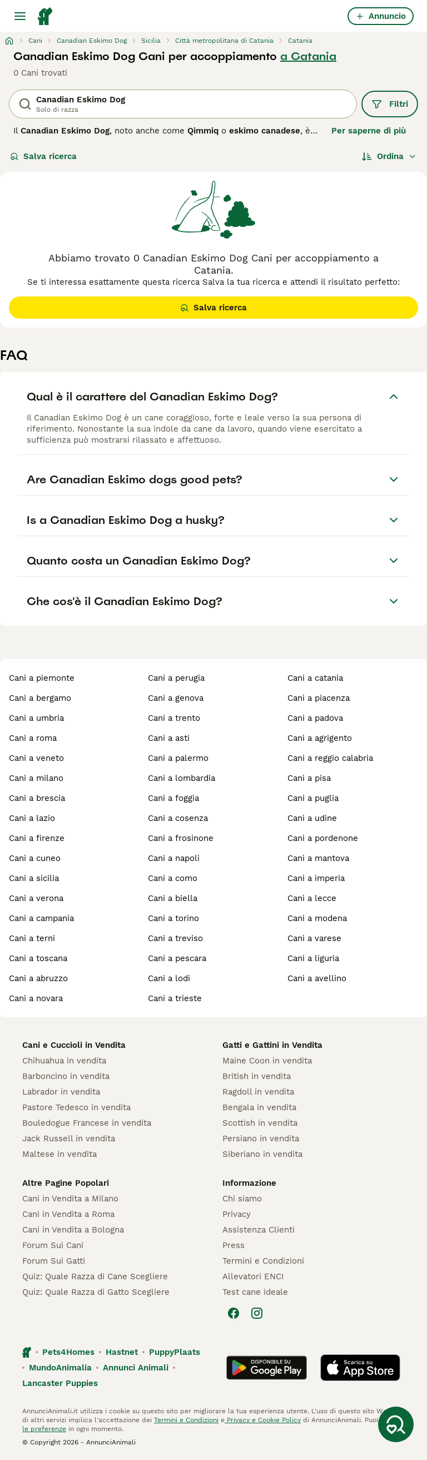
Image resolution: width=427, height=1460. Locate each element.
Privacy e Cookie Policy (263, 1420)
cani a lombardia (181, 778)
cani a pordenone (322, 838)
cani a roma (33, 738)
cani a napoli (174, 858)
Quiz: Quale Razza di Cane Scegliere (95, 1276)
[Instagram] (257, 1313)
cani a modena (317, 918)
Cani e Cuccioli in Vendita (74, 1045)
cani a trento (174, 718)
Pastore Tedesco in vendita (76, 1107)
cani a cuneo (35, 858)
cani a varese (314, 938)
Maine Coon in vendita (267, 1061)
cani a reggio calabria (330, 758)
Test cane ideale (255, 1292)
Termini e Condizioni (263, 1261)
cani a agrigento (319, 738)
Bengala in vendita (259, 1107)
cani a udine (312, 818)
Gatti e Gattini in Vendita (272, 1045)
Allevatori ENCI (253, 1276)
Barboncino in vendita (66, 1076)
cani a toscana (38, 958)
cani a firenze (36, 838)
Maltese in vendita (59, 1154)
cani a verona (36, 898)
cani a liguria (313, 958)
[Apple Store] (360, 1367)
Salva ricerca (43, 156)
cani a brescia (37, 798)
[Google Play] (266, 1367)
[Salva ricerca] (396, 1424)
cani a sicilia (34, 878)
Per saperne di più (368, 131)
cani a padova (315, 718)
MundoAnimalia (60, 1368)
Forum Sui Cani (52, 1245)
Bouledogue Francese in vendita (86, 1123)
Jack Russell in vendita (68, 1139)
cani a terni (32, 938)
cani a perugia (176, 678)
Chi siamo (242, 1199)
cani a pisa (309, 778)
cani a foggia (173, 798)
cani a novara (36, 998)
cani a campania (41, 918)
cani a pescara (177, 958)
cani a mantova (318, 858)
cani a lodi (169, 978)
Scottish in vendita (259, 1123)
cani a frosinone (181, 838)
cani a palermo (178, 758)
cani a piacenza (318, 698)
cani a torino (173, 918)
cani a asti (169, 738)
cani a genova (175, 698)
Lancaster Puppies (60, 1383)
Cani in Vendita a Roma (68, 1214)
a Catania (308, 56)
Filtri (389, 104)
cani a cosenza (178, 818)
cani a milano (36, 778)
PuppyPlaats (174, 1352)
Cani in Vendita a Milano (70, 1199)
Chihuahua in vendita (64, 1061)
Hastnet (122, 1352)
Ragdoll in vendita (258, 1092)
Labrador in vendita (61, 1092)
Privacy (236, 1214)
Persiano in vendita (260, 1139)
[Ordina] (389, 156)
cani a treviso (175, 938)
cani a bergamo (40, 698)
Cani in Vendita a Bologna (73, 1230)
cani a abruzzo (38, 978)
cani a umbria (36, 718)
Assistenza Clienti (258, 1230)
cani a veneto (36, 758)
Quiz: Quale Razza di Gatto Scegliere (96, 1292)
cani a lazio (32, 818)
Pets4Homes (68, 1352)
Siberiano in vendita (262, 1154)
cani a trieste (175, 998)
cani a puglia (313, 798)
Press (233, 1245)
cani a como (172, 878)
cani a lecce (311, 898)
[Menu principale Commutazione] (20, 16)
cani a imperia (316, 878)
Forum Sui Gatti (53, 1261)
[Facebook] (233, 1313)
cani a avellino (316, 978)
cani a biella (172, 898)
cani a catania (315, 678)
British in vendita (256, 1076)
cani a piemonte (42, 678)
